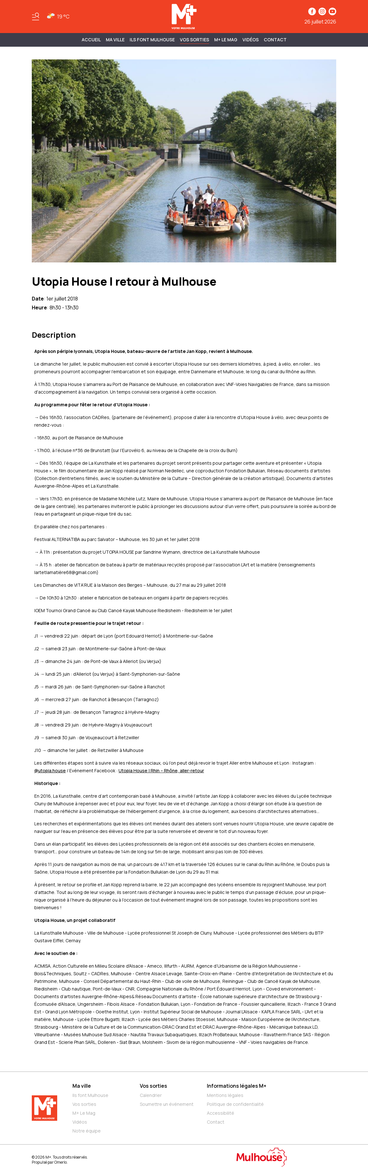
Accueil (91, 40)
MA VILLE (115, 40)
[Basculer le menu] (35, 16)
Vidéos (250, 40)
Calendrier (151, 1095)
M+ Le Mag (225, 40)
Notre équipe (86, 1131)
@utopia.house (50, 771)
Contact (275, 40)
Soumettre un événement (167, 1104)
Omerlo (60, 1162)
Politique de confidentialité (235, 1104)
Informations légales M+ (236, 1085)
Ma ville (81, 1085)
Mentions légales (225, 1095)
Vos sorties (194, 40)
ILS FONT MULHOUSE (152, 40)
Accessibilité (220, 1113)
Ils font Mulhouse (90, 1095)
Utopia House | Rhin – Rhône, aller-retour (161, 771)
